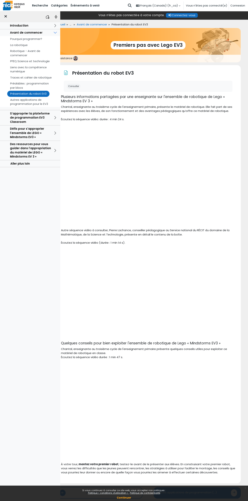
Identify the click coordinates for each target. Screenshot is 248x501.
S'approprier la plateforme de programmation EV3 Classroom (30, 118)
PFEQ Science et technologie (30, 61)
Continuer (124, 498)
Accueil (67, 24)
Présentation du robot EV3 (28, 94)
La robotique (19, 45)
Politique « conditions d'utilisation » (108, 493)
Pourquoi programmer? (26, 39)
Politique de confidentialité (145, 493)
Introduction (19, 25)
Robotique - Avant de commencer (25, 53)
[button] (130, 5)
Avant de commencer (26, 33)
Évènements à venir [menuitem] (85, 5)
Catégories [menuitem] (59, 5)
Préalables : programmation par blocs (29, 85)
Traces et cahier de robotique (31, 77)
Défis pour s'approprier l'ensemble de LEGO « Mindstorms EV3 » (27, 133)
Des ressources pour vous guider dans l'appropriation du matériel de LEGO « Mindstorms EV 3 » (30, 150)
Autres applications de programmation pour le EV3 (29, 102)
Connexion (237, 5)
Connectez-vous (187, 15)
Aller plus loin (20, 164)
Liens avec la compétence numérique (28, 69)
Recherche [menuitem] (40, 5)
